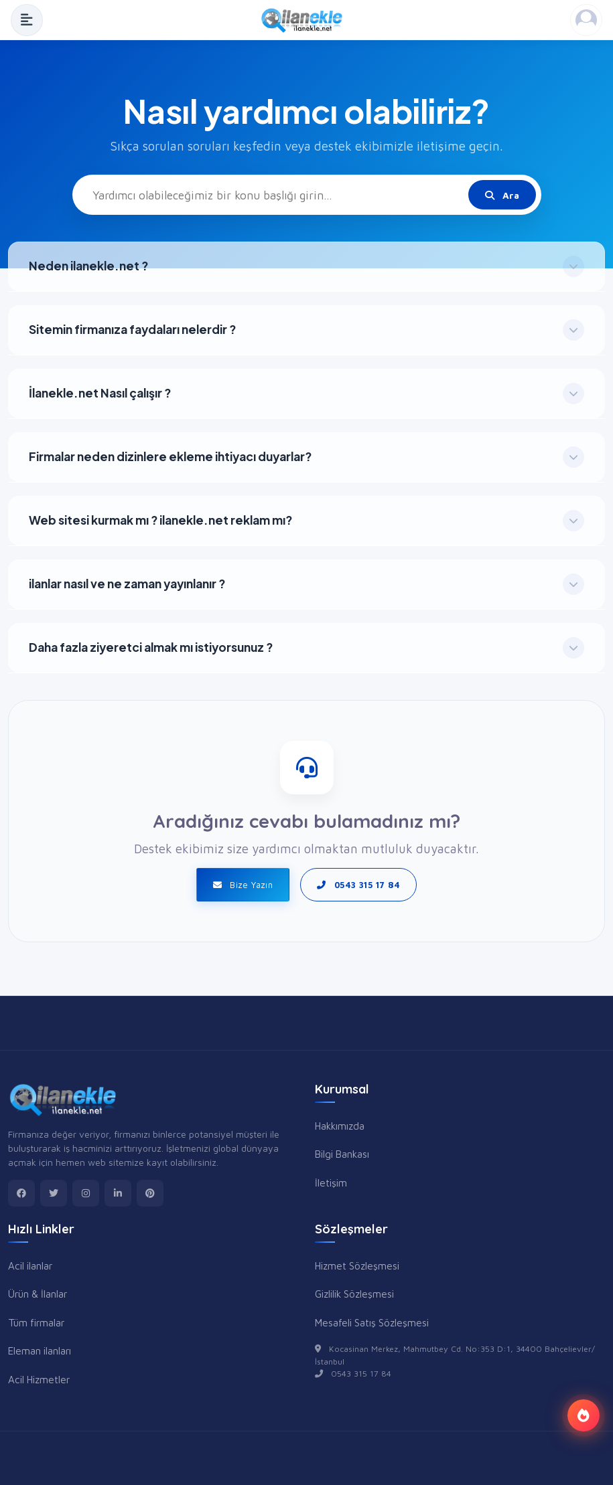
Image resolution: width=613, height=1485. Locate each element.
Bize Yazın (243, 884)
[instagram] (85, 1193)
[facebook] (21, 1193)
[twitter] (53, 1193)
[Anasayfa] (306, 20)
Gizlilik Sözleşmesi (354, 1294)
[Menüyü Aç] (27, 20)
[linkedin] (118, 1193)
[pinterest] (150, 1193)
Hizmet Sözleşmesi (357, 1265)
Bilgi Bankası (342, 1154)
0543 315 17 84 (358, 884)
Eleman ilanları (39, 1350)
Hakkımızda (339, 1126)
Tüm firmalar (36, 1322)
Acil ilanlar (30, 1265)
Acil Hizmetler (39, 1379)
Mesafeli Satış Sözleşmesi (372, 1322)
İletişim (331, 1182)
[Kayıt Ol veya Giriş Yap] (586, 20)
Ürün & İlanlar (37, 1294)
